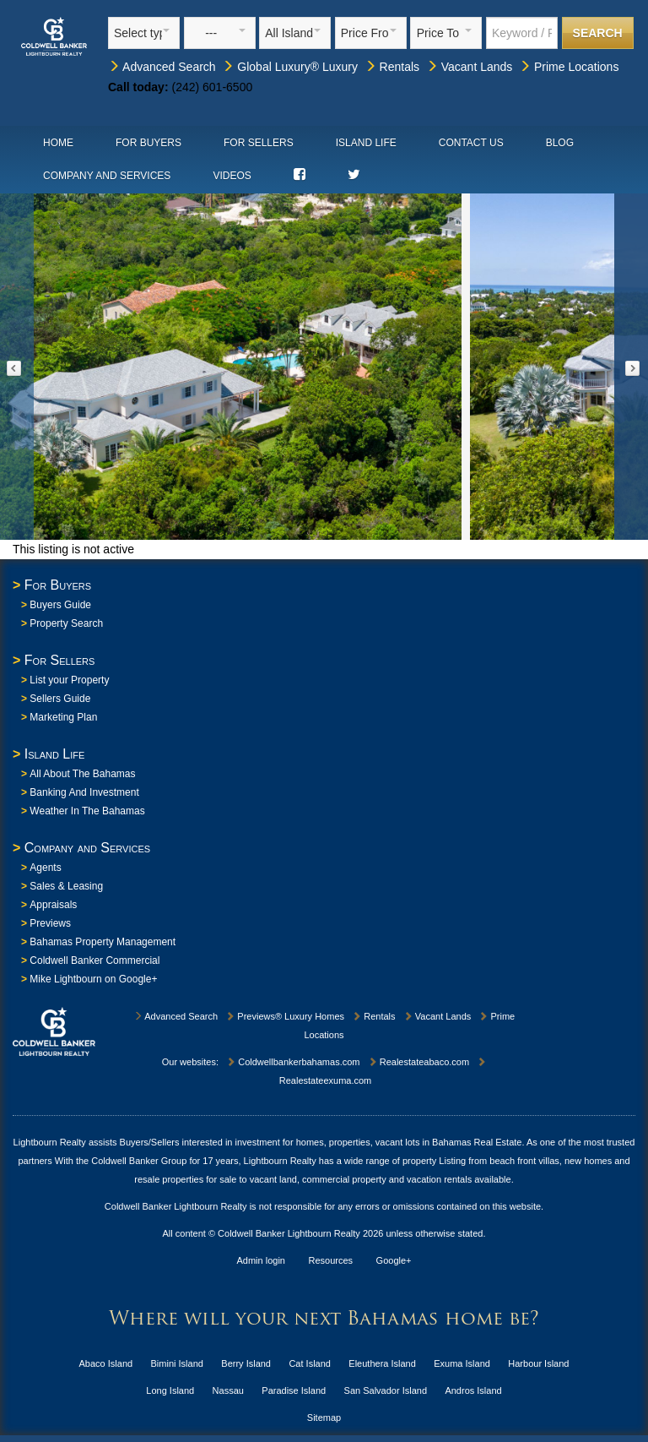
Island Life (366, 143)
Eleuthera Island (382, 1363)
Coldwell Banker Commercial (94, 960)
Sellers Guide (60, 699)
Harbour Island (538, 1363)
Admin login (261, 1260)
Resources (331, 1260)
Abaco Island (106, 1363)
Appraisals (53, 905)
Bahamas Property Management (103, 942)
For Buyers (148, 143)
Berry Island (246, 1363)
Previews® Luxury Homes (284, 1016)
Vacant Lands (469, 66)
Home (58, 143)
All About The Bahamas (82, 774)
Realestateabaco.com (418, 1062)
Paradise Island (294, 1390)
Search (598, 33)
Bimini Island (177, 1363)
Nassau (228, 1390)
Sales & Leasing (66, 886)
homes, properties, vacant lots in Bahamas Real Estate (409, 1142)
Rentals (391, 66)
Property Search (66, 623)
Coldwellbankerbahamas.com (292, 1062)
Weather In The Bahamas (87, 811)
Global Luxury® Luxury (290, 66)
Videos (232, 176)
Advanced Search (162, 66)
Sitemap (324, 1417)
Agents (45, 867)
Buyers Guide (60, 605)
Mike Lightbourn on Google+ (93, 979)
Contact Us (471, 143)
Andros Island (473, 1390)
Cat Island (310, 1363)
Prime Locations (568, 66)
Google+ (394, 1260)
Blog (560, 143)
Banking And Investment (84, 792)
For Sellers (259, 143)
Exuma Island (462, 1363)
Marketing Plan (63, 717)
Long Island (170, 1390)
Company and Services (106, 176)
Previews (50, 923)
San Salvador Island (385, 1390)
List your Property (69, 680)
